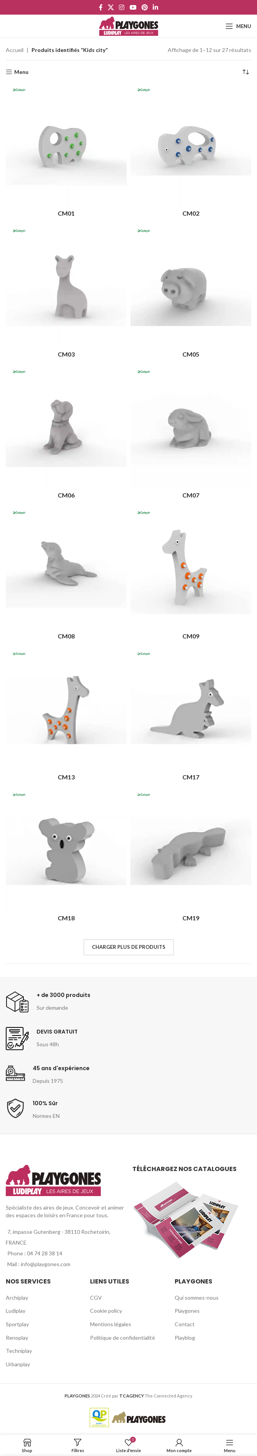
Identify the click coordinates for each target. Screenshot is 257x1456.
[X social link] (110, 7)
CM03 (66, 354)
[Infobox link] (48, 1002)
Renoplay (17, 1337)
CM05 (190, 354)
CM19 (190, 918)
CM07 (190, 495)
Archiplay (17, 1297)
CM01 (66, 213)
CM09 (190, 636)
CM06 (66, 495)
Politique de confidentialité (122, 1337)
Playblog (185, 1337)
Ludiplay (15, 1310)
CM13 (66, 777)
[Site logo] (128, 25)
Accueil (14, 50)
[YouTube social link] (133, 7)
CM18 (66, 918)
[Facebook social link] (100, 7)
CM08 (66, 636)
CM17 (190, 777)
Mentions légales (110, 1324)
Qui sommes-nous (197, 1297)
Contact (185, 1324)
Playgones (187, 1310)
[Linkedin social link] (155, 7)
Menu (21, 72)
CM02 (190, 213)
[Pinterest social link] (144, 7)
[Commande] (245, 72)
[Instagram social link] (122, 7)
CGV (96, 1297)
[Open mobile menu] (238, 26)
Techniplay (19, 1350)
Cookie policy (106, 1310)
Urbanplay (18, 1364)
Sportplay (17, 1324)
